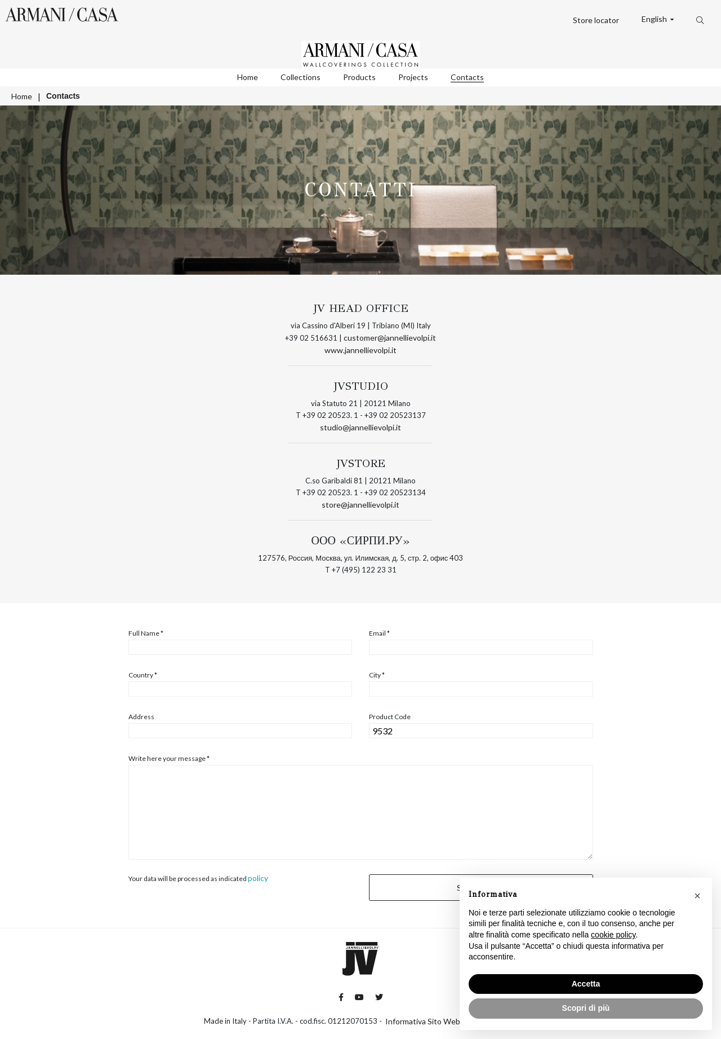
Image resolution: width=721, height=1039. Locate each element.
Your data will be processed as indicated (198, 878)
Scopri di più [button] (586, 1007)
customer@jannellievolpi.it (390, 337)
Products (359, 77)
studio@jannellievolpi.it (360, 427)
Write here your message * (169, 758)
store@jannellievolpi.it (360, 504)
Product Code (390, 717)
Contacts (467, 77)
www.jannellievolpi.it (360, 350)
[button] (697, 896)
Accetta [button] (586, 983)
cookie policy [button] (613, 934)
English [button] (655, 19)
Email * (379, 633)
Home (247, 77)
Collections (301, 77)
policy (258, 878)
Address (141, 717)
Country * (142, 675)
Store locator (596, 20)
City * (377, 675)
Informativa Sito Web (422, 1021)
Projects (413, 77)
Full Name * (145, 633)
